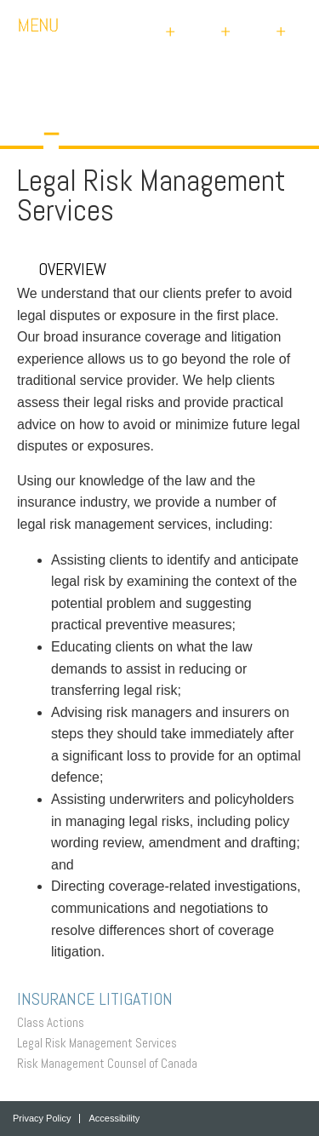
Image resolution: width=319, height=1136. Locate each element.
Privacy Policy (42, 1118)
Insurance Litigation (99, 999)
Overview (61, 269)
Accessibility (114, 1118)
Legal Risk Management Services (101, 1043)
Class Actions (55, 1022)
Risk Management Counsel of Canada (111, 1063)
